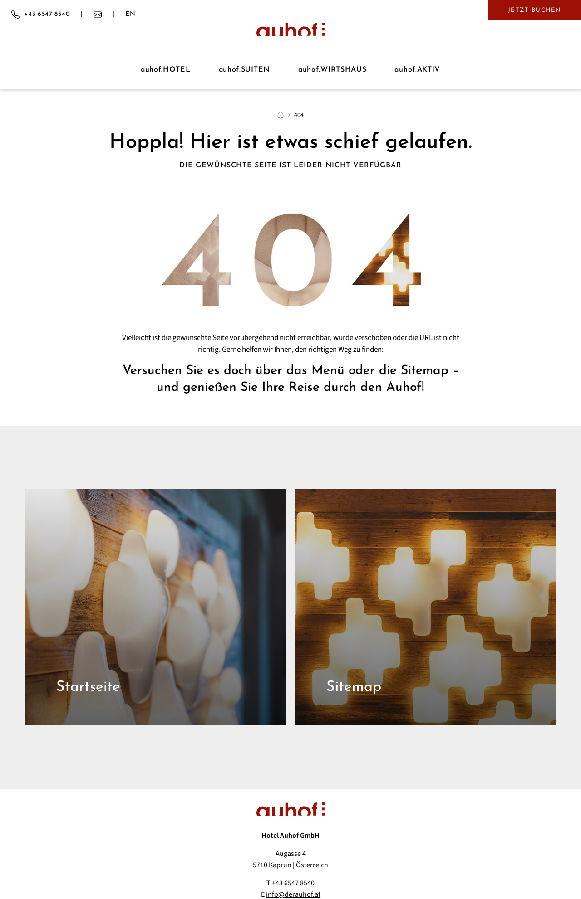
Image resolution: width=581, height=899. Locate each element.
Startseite (88, 687)
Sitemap (353, 687)
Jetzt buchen (534, 10)
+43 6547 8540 (293, 883)
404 (299, 115)
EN (130, 14)
